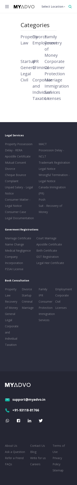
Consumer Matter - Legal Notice (17, 203)
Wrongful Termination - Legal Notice (54, 178)
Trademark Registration (54, 162)
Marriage (53, 80)
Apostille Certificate (18, 156)
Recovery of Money (11, 305)
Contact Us (37, 446)
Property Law (10, 292)
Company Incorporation (14, 260)
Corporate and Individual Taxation (11, 335)
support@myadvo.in (25, 399)
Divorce (39, 36)
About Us (11, 446)
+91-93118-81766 (22, 410)
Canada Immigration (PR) (52, 190)
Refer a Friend (14, 458)
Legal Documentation (19, 218)
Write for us (38, 458)
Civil (24, 80)
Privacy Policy (57, 461)
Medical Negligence (18, 250)
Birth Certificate (46, 250)
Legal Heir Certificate (50, 263)
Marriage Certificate (18, 238)
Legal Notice (47, 169)
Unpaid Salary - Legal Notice (19, 190)
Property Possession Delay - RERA (18, 147)
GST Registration (47, 257)
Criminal (40, 67)
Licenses (53, 98)
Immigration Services (46, 317)
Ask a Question (15, 452)
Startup (28, 61)
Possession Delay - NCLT (51, 153)
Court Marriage (46, 238)
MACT (43, 144)
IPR (35, 61)
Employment (62, 289)
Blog (33, 452)
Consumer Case (15, 212)
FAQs (8, 464)
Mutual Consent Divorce (15, 166)
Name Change (14, 244)
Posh (42, 199)
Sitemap (58, 470)
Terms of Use (59, 449)
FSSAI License (14, 269)
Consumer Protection (46, 305)
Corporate (54, 61)
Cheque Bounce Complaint (15, 178)
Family (51, 36)
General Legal (10, 317)
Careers (35, 464)
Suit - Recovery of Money (50, 209)
